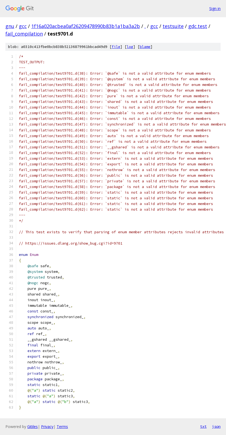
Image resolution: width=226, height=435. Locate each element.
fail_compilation (24, 33)
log (130, 46)
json (216, 426)
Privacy (47, 426)
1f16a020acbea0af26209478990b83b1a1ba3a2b (85, 26)
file (116, 46)
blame (145, 46)
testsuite (173, 26)
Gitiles (32, 426)
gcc (23, 26)
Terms (62, 426)
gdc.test (197, 26)
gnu (9, 26)
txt (203, 426)
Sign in (215, 8)
